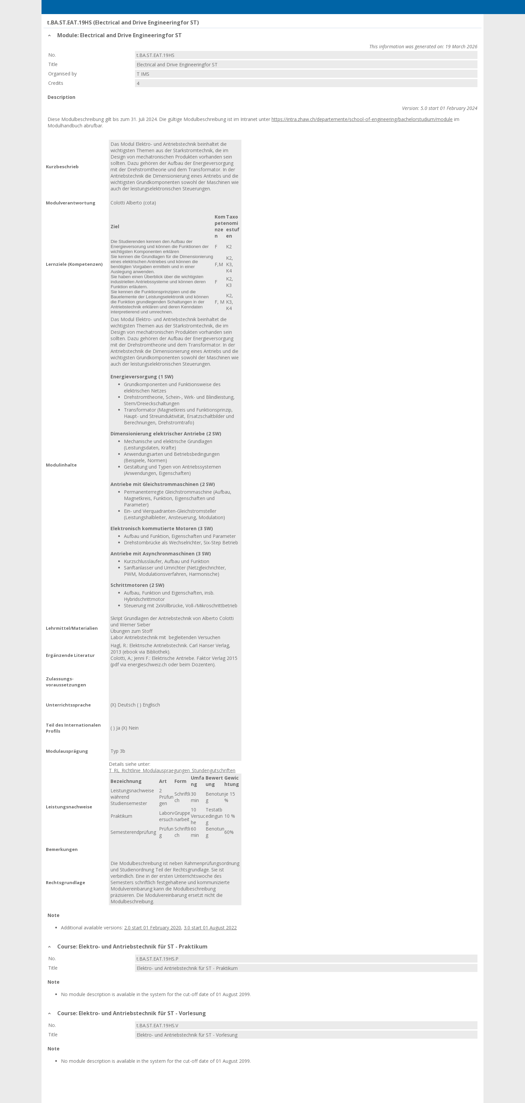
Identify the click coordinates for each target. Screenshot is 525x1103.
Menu (56, 7)
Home (82, 7)
